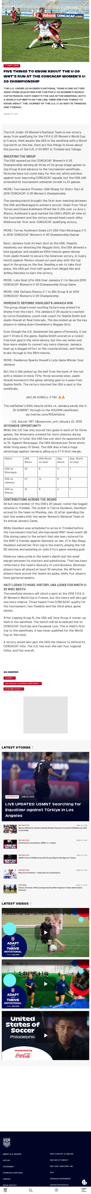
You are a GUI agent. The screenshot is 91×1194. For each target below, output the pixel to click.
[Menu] (84, 1189)
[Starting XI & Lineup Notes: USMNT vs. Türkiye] (10, 844)
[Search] (31, 1190)
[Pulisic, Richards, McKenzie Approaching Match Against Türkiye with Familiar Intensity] (10, 888)
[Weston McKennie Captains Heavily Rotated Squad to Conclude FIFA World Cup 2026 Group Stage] (10, 829)
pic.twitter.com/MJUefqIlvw (45, 414)
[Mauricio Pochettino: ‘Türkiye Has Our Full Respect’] (10, 874)
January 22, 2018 (70, 421)
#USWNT (23, 410)
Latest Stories (17, 747)
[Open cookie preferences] (84, 1182)
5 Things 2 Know (12, 66)
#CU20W (56, 410)
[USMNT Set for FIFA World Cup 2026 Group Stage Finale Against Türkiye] (10, 859)
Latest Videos (16, 903)
